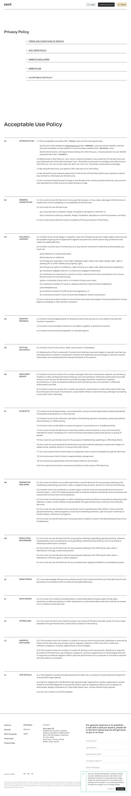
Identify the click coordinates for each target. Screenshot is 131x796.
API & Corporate (10, 734)
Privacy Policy (9, 743)
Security (7, 730)
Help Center (9, 739)
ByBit (26, 734)
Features (7, 725)
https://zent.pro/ (72, 146)
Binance (27, 729)
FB (25, 774)
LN (32, 774)
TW (28, 774)
